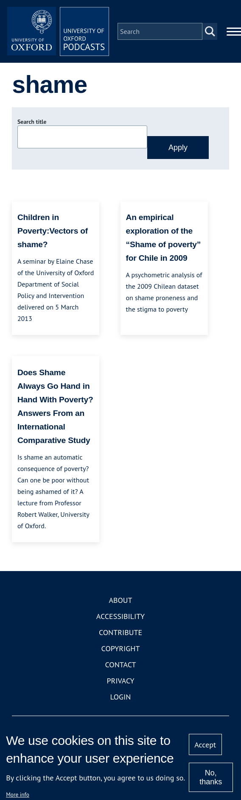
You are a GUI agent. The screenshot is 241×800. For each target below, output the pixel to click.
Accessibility (120, 616)
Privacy (120, 681)
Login (120, 697)
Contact (120, 664)
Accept (205, 745)
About (120, 600)
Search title (31, 121)
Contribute (120, 632)
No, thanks (210, 777)
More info (17, 794)
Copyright (120, 648)
